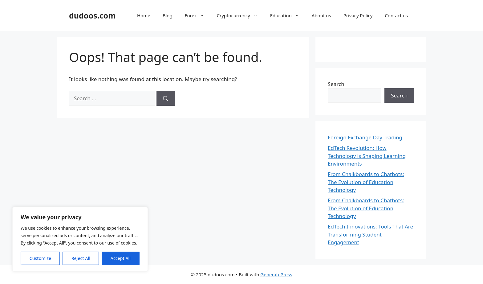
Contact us (396, 15)
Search (336, 84)
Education (288, 15)
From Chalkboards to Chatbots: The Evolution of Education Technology (366, 182)
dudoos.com (92, 15)
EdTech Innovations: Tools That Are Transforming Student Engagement (370, 234)
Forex (198, 15)
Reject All (80, 258)
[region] (80, 239)
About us (321, 15)
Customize (40, 258)
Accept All (121, 258)
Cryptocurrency (240, 15)
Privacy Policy (358, 15)
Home (143, 15)
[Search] (165, 98)
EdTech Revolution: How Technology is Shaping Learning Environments (367, 155)
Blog (167, 15)
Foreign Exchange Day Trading (365, 137)
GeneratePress (276, 274)
